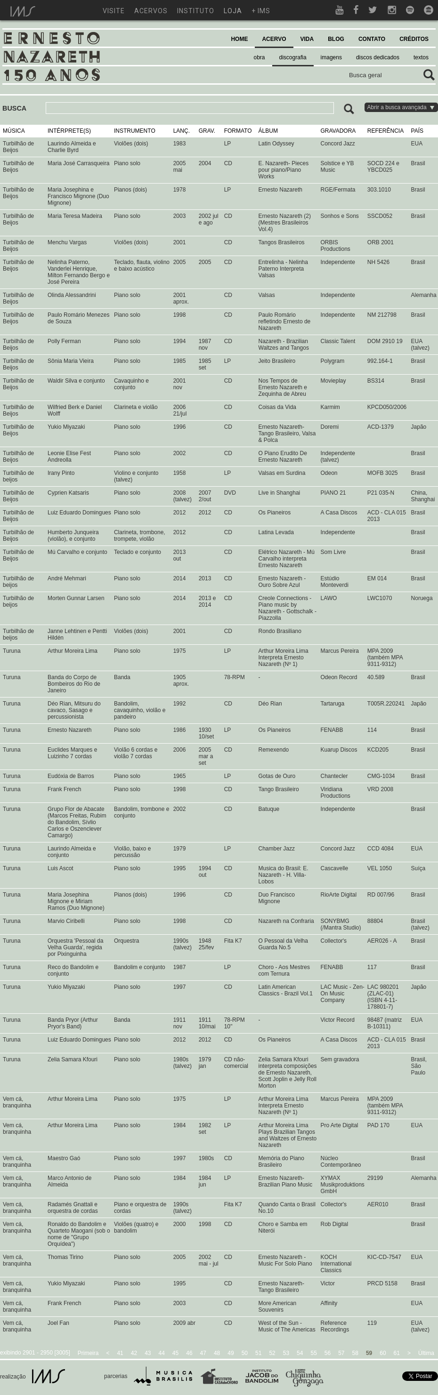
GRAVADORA (338, 131)
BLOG (336, 39)
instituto (195, 11)
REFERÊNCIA (385, 131)
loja (233, 11)
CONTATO (371, 39)
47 (203, 1353)
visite (114, 11)
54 (300, 1353)
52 (272, 1353)
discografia (293, 57)
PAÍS (417, 131)
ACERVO (274, 39)
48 (217, 1353)
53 (286, 1353)
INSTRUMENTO (134, 131)
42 (134, 1353)
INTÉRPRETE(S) (69, 131)
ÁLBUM (268, 131)
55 (313, 1353)
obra (259, 57)
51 (258, 1353)
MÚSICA (14, 131)
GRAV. (207, 131)
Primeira (88, 1353)
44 (162, 1353)
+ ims (260, 11)
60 (383, 1353)
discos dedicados (377, 57)
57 (341, 1353)
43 (148, 1353)
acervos (151, 11)
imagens (331, 57)
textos (421, 57)
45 (175, 1353)
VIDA (307, 39)
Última (426, 1353)
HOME (239, 39)
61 (397, 1353)
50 (245, 1353)
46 (189, 1353)
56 (327, 1353)
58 (355, 1353)
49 (230, 1353)
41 (120, 1353)
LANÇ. (181, 131)
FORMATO (238, 131)
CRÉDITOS (414, 39)
